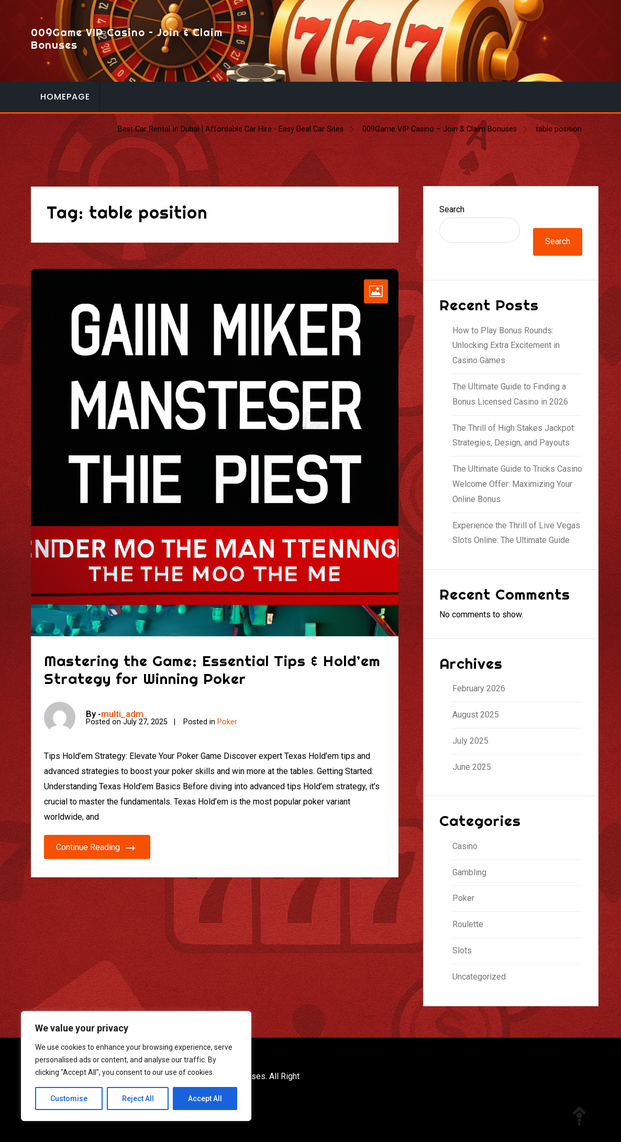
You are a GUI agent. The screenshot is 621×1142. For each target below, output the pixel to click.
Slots (462, 950)
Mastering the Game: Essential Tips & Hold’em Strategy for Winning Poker (212, 669)
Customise (68, 1098)
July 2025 (470, 741)
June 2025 (471, 767)
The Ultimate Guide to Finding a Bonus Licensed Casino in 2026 (510, 394)
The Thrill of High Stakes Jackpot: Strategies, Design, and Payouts (513, 435)
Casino (465, 846)
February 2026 (478, 688)
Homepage (65, 97)
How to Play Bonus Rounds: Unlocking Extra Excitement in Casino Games (506, 345)
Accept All (205, 1098)
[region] (136, 1066)
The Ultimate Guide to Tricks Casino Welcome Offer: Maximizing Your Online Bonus (517, 484)
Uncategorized (479, 977)
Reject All (138, 1098)
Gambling (469, 872)
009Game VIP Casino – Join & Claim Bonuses (127, 38)
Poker (227, 721)
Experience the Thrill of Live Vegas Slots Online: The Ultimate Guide (516, 533)
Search (451, 209)
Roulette (467, 924)
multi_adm (122, 714)
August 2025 (475, 715)
